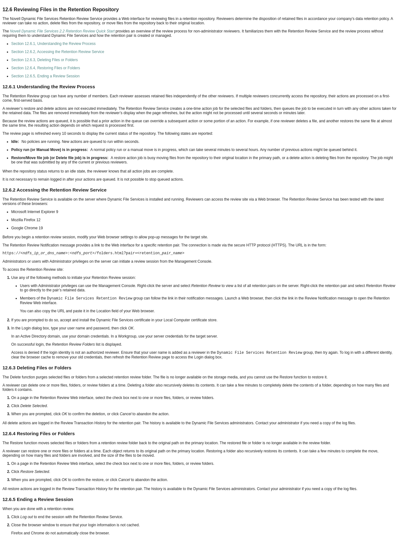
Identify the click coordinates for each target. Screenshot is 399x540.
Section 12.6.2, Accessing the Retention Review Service (57, 52)
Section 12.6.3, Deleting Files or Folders (44, 60)
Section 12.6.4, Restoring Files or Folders (45, 68)
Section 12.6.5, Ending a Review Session (45, 76)
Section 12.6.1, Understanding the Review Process (53, 43)
